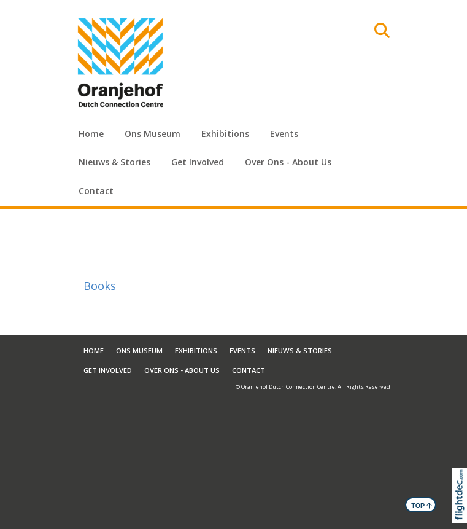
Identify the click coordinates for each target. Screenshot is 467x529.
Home (91, 133)
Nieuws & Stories (114, 162)
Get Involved (197, 162)
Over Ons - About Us (288, 162)
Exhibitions (225, 133)
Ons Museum (152, 133)
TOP (422, 504)
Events (284, 133)
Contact (96, 191)
